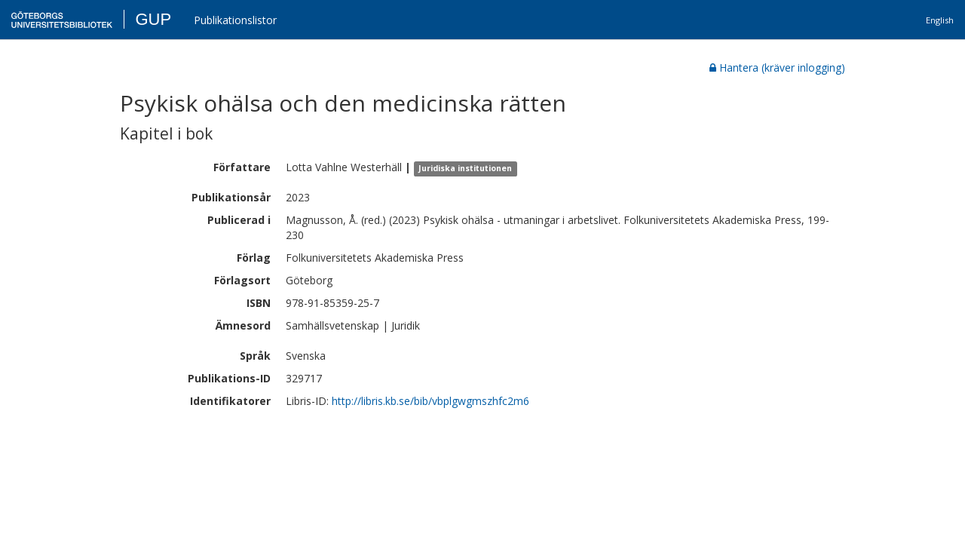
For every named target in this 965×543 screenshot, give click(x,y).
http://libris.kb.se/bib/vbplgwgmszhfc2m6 (430, 401)
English (940, 20)
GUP (153, 19)
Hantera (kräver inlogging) (777, 67)
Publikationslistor (235, 20)
